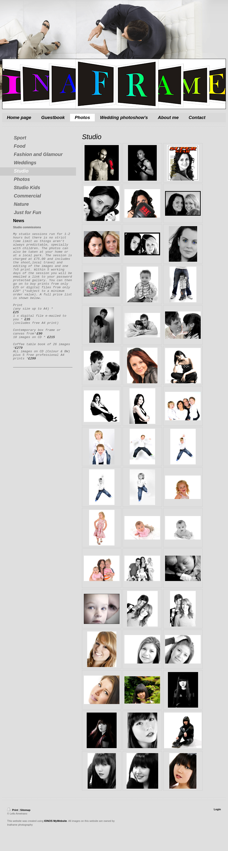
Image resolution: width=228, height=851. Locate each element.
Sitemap (25, 810)
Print (13, 810)
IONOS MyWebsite (55, 820)
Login (217, 809)
